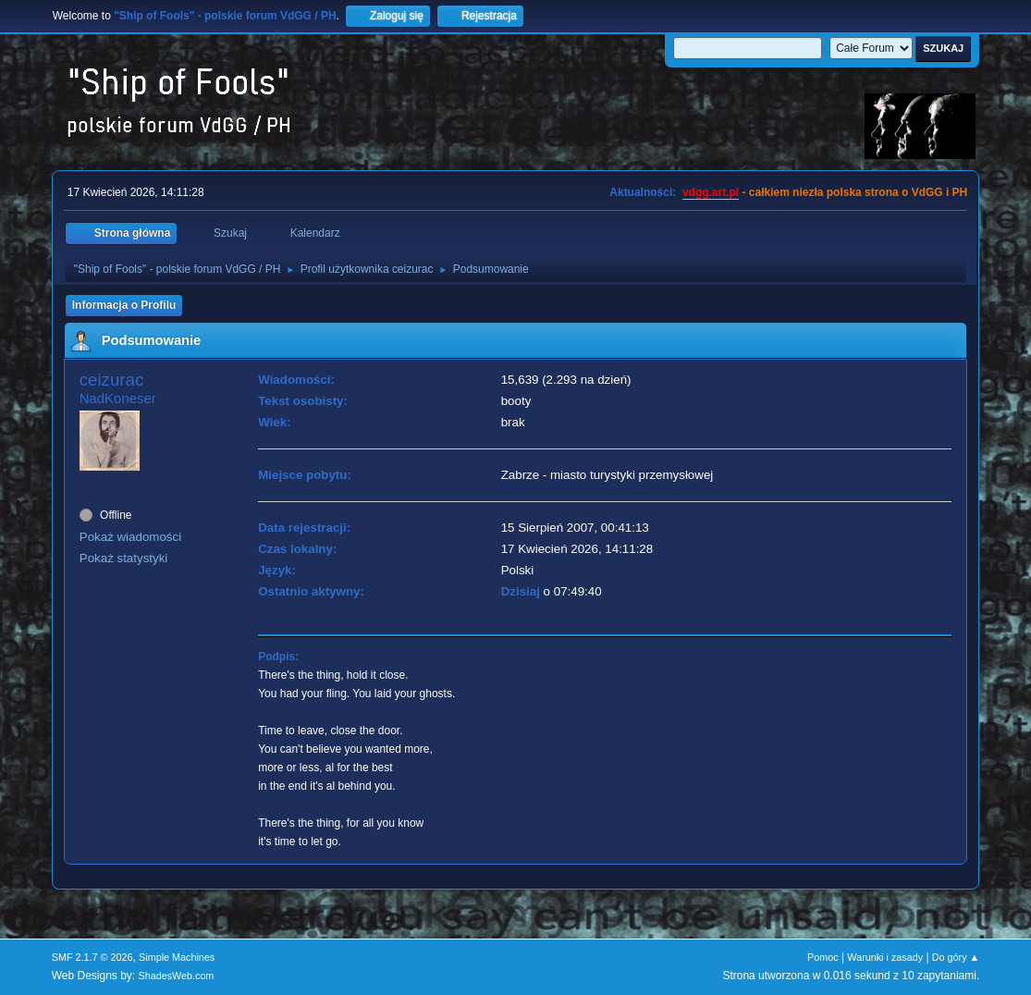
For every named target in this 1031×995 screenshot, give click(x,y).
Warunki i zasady (885, 957)
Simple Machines (177, 957)
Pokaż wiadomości (130, 537)
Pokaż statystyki (124, 558)
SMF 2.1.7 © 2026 (92, 957)
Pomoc (823, 957)
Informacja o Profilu (124, 305)
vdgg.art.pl (710, 192)
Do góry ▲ (955, 957)
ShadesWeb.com (176, 975)
